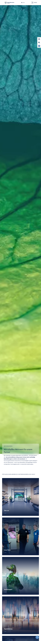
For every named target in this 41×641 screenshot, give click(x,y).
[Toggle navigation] (34, 3)
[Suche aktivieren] (39, 42)
